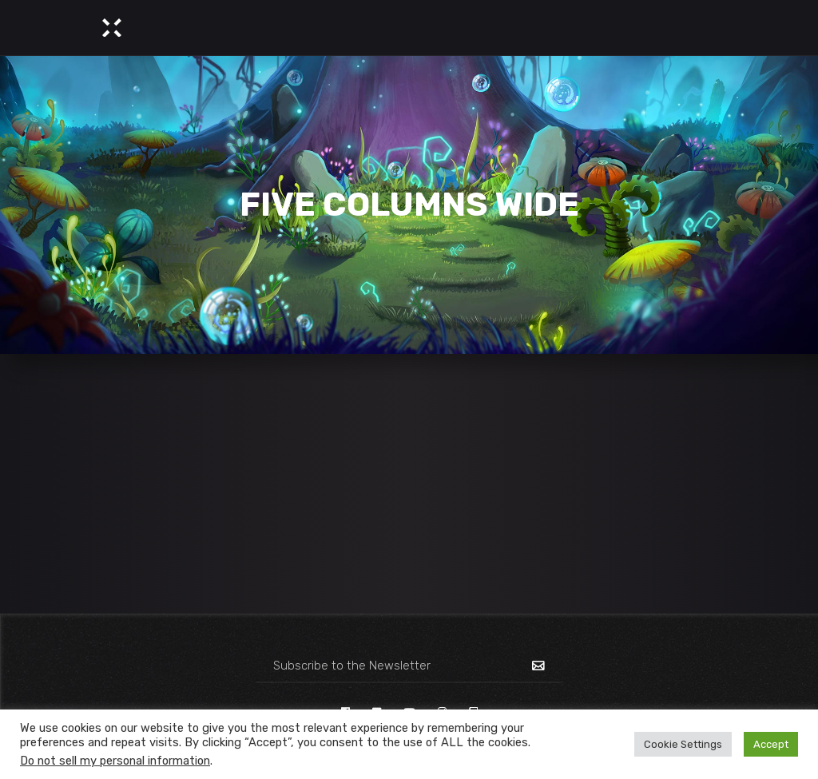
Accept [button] (770, 744)
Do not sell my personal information (115, 760)
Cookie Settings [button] (683, 744)
